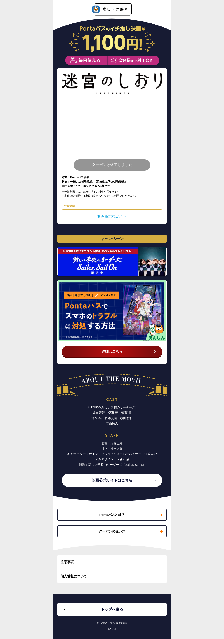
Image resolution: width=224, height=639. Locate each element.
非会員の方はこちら (112, 216)
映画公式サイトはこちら (112, 480)
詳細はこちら (112, 351)
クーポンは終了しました (112, 165)
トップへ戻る (112, 609)
